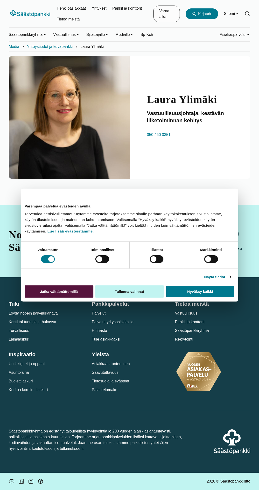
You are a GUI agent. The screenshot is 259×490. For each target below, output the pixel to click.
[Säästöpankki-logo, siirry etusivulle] (31, 14)
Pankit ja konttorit (127, 8)
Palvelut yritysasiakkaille (112, 322)
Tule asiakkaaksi (106, 339)
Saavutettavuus (105, 372)
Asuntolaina (19, 372)
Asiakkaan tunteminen (111, 364)
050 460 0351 (159, 135)
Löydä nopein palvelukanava (33, 313)
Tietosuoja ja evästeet (110, 381)
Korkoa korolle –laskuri (28, 390)
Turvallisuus (19, 331)
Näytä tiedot (214, 277)
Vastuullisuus (186, 313)
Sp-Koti (146, 34)
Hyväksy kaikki (200, 291)
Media (14, 47)
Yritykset (99, 8)
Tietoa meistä (68, 19)
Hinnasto (99, 331)
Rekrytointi (184, 339)
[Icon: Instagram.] (31, 481)
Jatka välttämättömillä (59, 291)
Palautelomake (104, 390)
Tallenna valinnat (129, 291)
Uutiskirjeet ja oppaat (27, 364)
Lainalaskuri (19, 339)
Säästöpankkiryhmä (192, 331)
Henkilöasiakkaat (71, 8)
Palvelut (98, 313)
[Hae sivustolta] (247, 14)
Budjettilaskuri (21, 381)
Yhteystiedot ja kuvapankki (50, 47)
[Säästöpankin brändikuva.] (11, 481)
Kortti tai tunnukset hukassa (32, 322)
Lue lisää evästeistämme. (70, 231)
